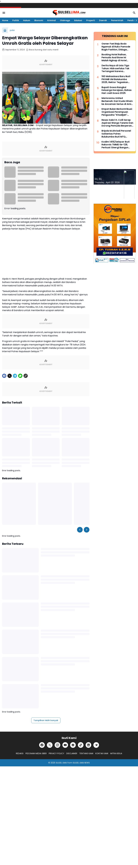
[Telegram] (15, 376)
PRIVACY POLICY (56, 753)
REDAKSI (19, 753)
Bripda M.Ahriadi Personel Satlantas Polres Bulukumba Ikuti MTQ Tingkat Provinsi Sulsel (116, 133)
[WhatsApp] (20, 376)
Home (5, 20)
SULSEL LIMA (61, 762)
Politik (15, 20)
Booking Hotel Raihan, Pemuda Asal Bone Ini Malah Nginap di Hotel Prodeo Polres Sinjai (114, 57)
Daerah (103, 20)
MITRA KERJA (116, 753)
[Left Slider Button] (80, 530)
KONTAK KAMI (101, 753)
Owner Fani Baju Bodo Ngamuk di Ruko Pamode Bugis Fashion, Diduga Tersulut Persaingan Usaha (117, 46)
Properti (90, 20)
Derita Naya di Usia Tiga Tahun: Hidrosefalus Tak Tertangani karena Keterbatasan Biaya (115, 68)
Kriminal (51, 20)
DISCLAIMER (71, 753)
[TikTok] (81, 745)
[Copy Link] (26, 376)
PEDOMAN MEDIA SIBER (36, 753)
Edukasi (78, 20)
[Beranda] (5, 30)
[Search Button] (134, 13)
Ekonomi (38, 20)
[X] (9, 376)
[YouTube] (65, 745)
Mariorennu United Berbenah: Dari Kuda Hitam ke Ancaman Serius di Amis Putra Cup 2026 (117, 101)
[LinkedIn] (88, 745)
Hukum (26, 20)
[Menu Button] (4, 13)
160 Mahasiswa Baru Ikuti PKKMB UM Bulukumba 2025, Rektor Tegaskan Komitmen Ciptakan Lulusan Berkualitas (116, 79)
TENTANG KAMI (86, 753)
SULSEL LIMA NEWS (81, 762)
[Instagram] (57, 745)
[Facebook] (4, 376)
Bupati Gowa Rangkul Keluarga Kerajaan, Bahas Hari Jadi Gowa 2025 (117, 90)
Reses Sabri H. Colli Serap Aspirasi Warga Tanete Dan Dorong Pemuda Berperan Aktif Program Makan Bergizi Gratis (117, 123)
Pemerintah (117, 20)
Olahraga (65, 20)
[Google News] (73, 745)
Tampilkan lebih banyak (46, 720)
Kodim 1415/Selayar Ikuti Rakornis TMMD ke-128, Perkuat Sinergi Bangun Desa (116, 144)
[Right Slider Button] (135, 20)
